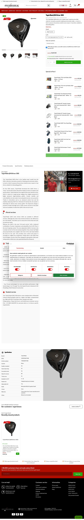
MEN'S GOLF (5, 10)
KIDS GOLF (20, 10)
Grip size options (50, 40)
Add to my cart (68, 62)
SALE (72, 10)
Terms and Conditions (41, 487)
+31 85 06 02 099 (10, 487)
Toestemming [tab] (20, 248)
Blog (53, 489)
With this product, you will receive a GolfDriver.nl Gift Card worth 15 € (64, 47)
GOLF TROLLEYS (36, 10)
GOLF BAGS (27, 10)
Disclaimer (38, 496)
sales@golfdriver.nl (74, 178)
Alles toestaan (63, 275)
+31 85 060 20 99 (73, 173)
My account (55, 485)
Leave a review (76, 406)
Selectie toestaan (42, 275)
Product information (8, 166)
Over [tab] (64, 248)
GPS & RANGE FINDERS (56, 10)
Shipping (38, 491)
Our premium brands (73, 495)
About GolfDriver (56, 487)
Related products (28, 166)
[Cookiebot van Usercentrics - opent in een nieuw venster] (67, 244)
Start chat (74, 188)
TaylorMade (24, 355)
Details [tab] (42, 248)
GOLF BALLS (45, 10)
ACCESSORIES (67, 10)
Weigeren (20, 275)
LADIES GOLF (13, 10)
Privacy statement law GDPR (41, 493)
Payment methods (40, 489)
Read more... (48, 26)
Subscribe (78, 473)
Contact (38, 485)
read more (9, 451)
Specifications (18, 166)
